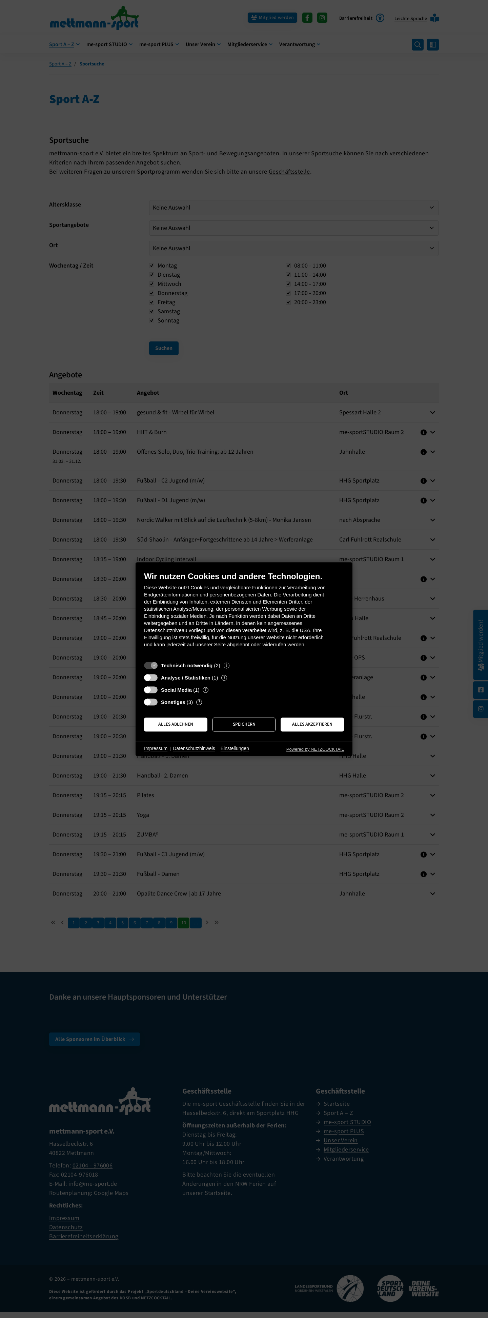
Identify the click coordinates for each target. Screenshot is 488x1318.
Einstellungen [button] (235, 748)
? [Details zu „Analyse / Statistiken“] (224, 678)
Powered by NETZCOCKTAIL (315, 749)
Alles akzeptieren (312, 724)
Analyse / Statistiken (185, 678)
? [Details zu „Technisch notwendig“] (226, 665)
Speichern (244, 724)
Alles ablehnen (175, 724)
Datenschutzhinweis (194, 748)
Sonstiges (173, 702)
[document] (244, 614)
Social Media (176, 690)
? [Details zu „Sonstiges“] (199, 702)
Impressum (155, 748)
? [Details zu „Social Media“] (206, 690)
